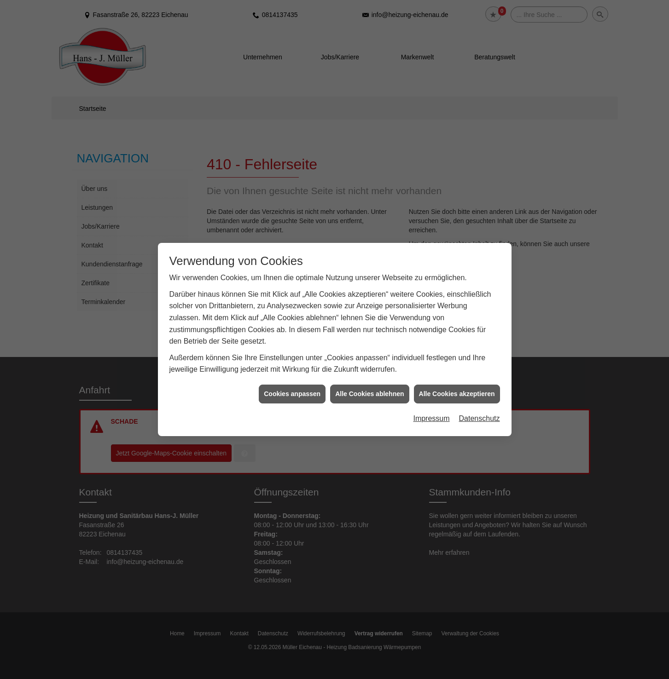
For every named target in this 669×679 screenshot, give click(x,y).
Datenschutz (479, 414)
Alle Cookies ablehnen (369, 389)
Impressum (431, 414)
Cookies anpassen (292, 389)
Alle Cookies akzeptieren (457, 389)
